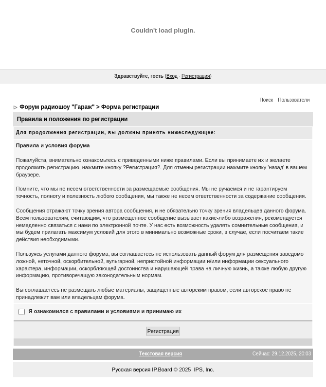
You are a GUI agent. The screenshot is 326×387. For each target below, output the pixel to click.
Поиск (266, 100)
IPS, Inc (203, 369)
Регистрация (195, 76)
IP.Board (162, 369)
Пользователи (293, 100)
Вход (172, 76)
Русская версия (131, 369)
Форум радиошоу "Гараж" (56, 107)
